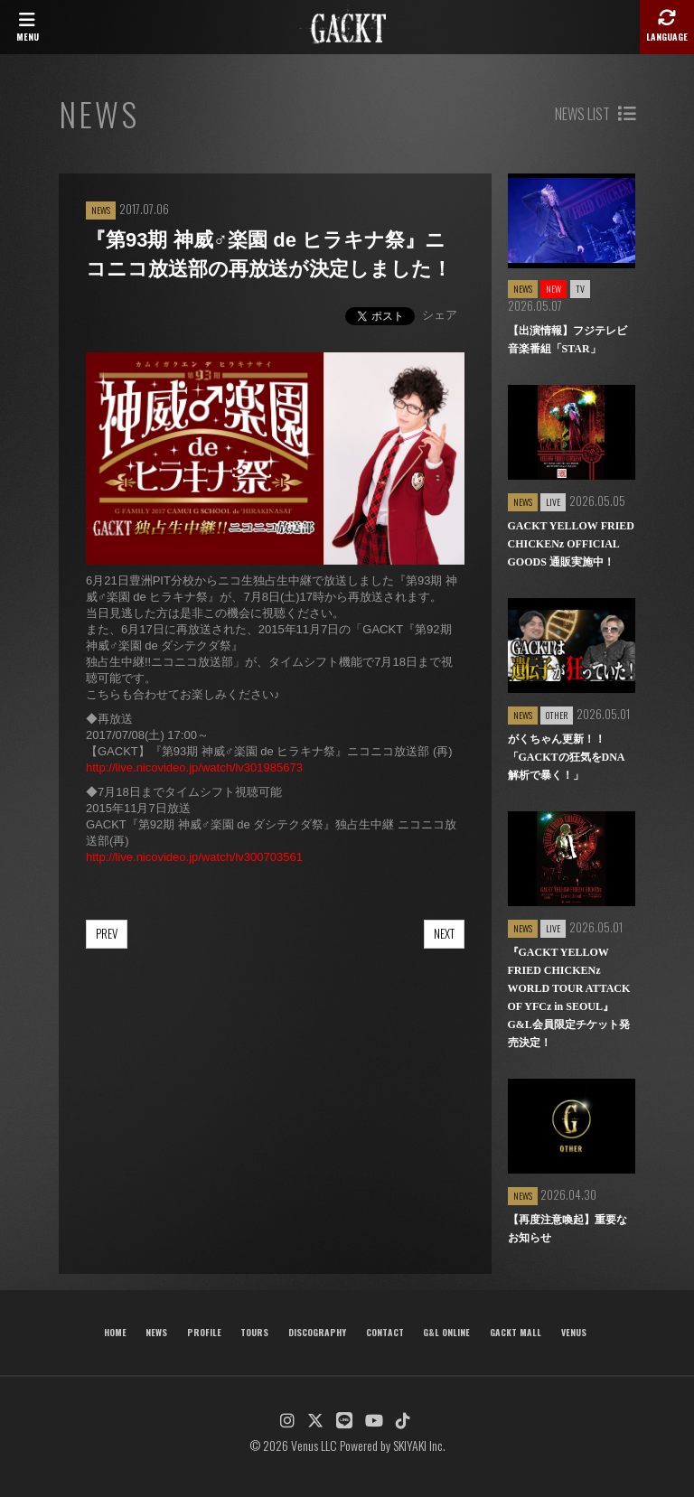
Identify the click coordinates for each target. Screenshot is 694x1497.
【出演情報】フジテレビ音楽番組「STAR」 (567, 339)
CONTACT (385, 1332)
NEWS (156, 1332)
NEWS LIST (595, 114)
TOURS (254, 1332)
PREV (106, 933)
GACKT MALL (515, 1332)
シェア (439, 315)
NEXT (444, 933)
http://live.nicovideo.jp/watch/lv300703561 (194, 857)
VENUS (573, 1332)
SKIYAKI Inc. (419, 1445)
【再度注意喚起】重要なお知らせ (567, 1228)
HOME (115, 1332)
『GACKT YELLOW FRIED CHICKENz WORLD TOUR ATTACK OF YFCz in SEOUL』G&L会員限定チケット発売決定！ (569, 997)
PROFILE (204, 1332)
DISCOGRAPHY (317, 1332)
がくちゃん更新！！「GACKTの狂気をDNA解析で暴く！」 (566, 757)
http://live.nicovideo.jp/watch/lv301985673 (194, 767)
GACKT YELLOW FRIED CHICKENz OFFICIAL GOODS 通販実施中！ (571, 543)
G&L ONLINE (446, 1332)
